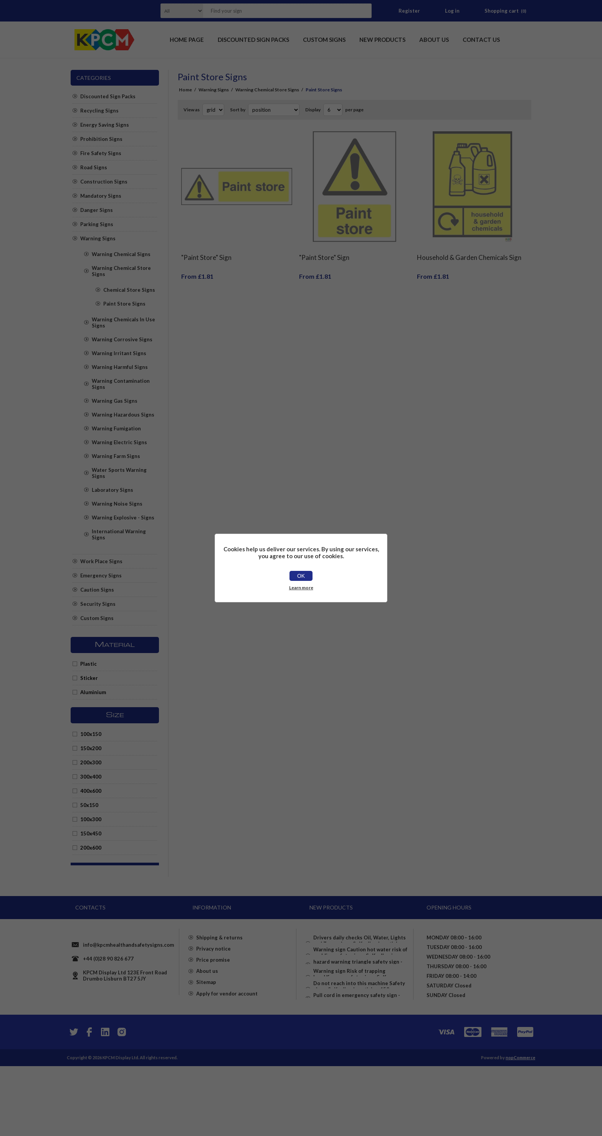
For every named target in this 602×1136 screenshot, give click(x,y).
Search (363, 11)
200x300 (90, 762)
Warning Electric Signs (119, 442)
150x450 (90, 833)
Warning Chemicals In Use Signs (123, 322)
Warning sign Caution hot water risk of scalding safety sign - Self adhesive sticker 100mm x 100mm (360, 968)
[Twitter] (73, 1102)
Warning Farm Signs (116, 456)
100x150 (90, 734)
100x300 (90, 819)
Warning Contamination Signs (121, 384)
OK (301, 576)
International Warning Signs (119, 534)
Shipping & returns (219, 966)
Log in (452, 11)
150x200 (90, 748)
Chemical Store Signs (129, 290)
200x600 (90, 848)
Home (185, 90)
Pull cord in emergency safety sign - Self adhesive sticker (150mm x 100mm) (361, 1063)
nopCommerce (520, 1127)
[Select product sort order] (273, 110)
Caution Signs (97, 590)
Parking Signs (96, 224)
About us (207, 1008)
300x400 (90, 777)
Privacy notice (213, 980)
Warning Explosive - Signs (123, 517)
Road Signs (93, 167)
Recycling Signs (99, 110)
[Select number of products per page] (332, 110)
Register (409, 11)
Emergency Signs (101, 575)
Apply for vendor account (227, 1035)
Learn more (301, 587)
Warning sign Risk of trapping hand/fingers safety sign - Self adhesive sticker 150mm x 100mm (354, 1014)
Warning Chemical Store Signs (121, 271)
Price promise (213, 994)
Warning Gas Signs (114, 401)
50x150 (89, 805)
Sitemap (206, 1022)
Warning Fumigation (116, 428)
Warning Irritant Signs (119, 353)
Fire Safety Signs (100, 153)
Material (115, 645)
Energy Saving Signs (104, 125)
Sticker (89, 678)
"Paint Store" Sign (206, 252)
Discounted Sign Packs (108, 96)
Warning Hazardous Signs (123, 415)
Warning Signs (98, 238)
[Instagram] (121, 1102)
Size (115, 715)
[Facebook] (89, 1102)
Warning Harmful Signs (120, 367)
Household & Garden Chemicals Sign (469, 252)
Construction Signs (103, 182)
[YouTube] (105, 1102)
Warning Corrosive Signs (122, 339)
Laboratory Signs (112, 490)
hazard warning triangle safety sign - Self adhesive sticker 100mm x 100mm (359, 991)
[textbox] (277, 11)
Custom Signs (97, 618)
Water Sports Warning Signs (119, 473)
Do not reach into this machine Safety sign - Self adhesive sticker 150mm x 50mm (359, 1040)
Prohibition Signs (101, 139)
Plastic (88, 664)
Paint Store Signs (124, 304)
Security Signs (98, 604)
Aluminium (93, 692)
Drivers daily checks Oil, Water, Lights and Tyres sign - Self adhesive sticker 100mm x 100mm (359, 942)
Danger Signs (96, 210)
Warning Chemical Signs (121, 254)
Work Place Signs (101, 561)
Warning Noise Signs (117, 504)
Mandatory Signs (100, 196)
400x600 (90, 791)
